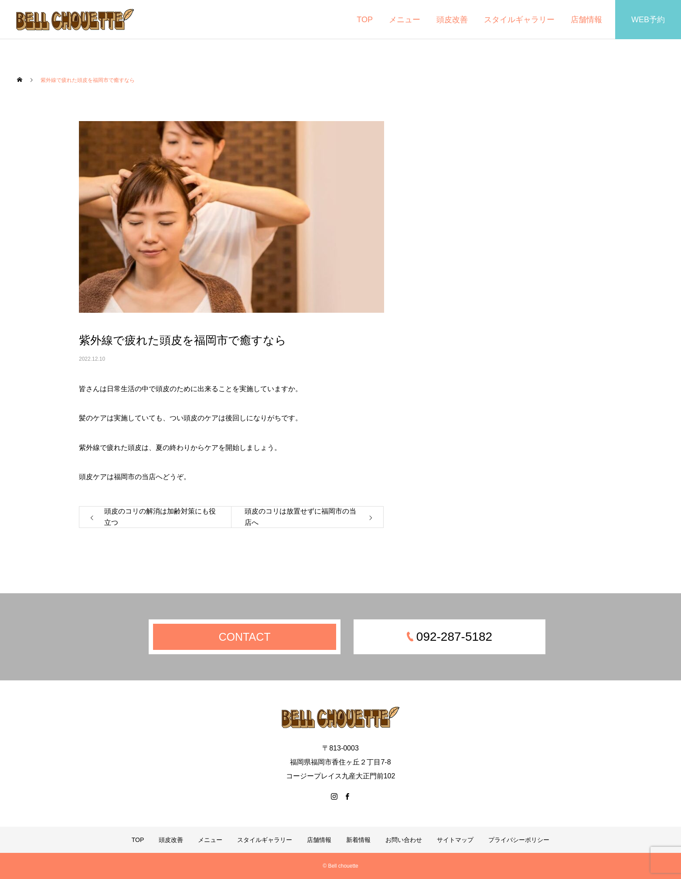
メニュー (404, 19)
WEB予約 (648, 19)
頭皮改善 (452, 19)
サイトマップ (455, 839)
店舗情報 (586, 19)
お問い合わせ (403, 839)
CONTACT (245, 637)
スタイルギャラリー (519, 19)
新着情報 (358, 839)
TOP (365, 19)
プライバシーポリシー (518, 839)
